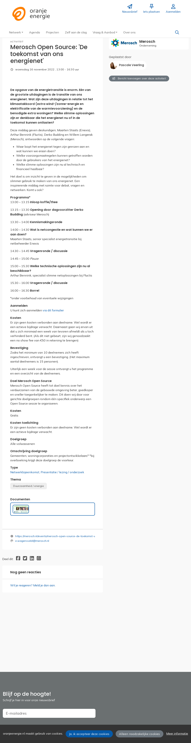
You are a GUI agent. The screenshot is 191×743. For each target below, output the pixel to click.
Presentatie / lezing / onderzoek (62, 531)
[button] (16, 32)
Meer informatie (177, 733)
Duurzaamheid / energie (28, 545)
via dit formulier (53, 369)
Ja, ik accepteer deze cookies (89, 734)
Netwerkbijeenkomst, (25, 531)
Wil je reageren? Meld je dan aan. (32, 644)
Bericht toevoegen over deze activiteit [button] (139, 78)
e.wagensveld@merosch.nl (32, 599)
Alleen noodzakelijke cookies (139, 734)
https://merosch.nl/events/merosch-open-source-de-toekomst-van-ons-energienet (67, 595)
